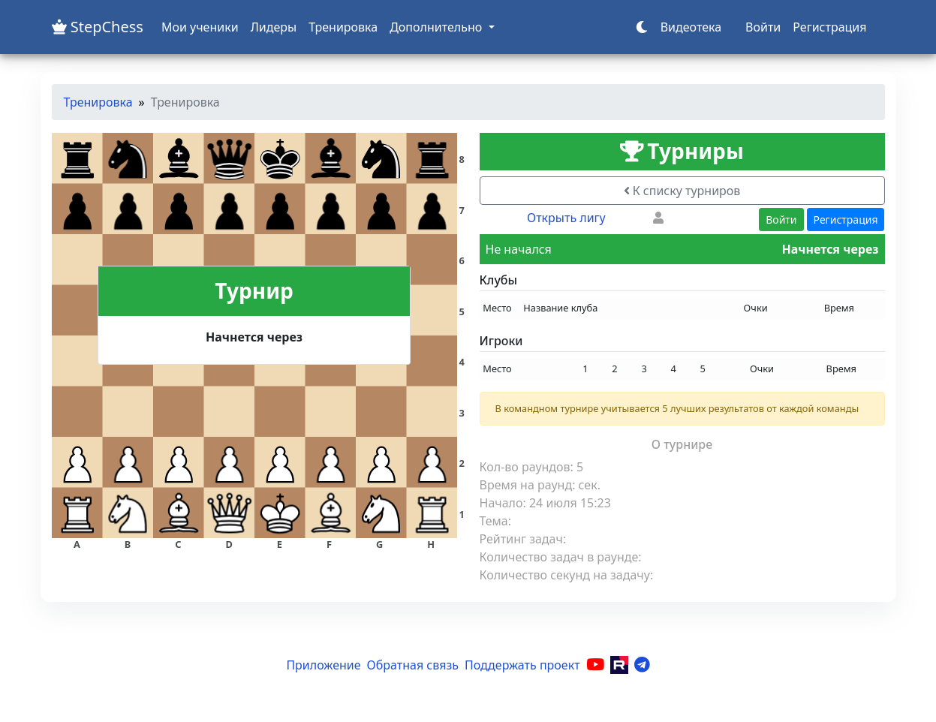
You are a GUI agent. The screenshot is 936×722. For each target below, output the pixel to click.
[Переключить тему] (642, 27)
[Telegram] (642, 665)
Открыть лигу (566, 217)
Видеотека (691, 27)
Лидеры (274, 27)
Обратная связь (413, 665)
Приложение (323, 665)
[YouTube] (595, 665)
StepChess (97, 27)
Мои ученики (200, 27)
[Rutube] (619, 665)
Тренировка (343, 27)
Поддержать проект (522, 665)
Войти (763, 27)
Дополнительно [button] (437, 27)
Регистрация (829, 27)
